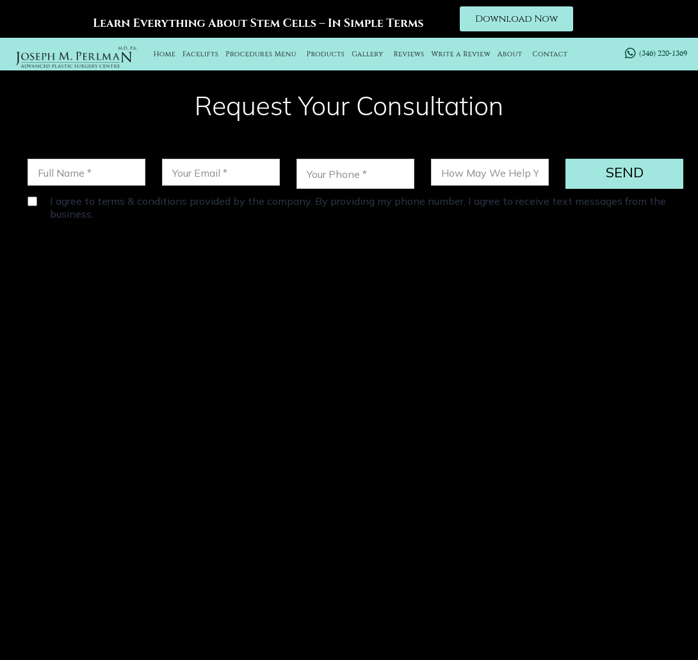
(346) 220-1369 (219, 392)
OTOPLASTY (385, 524)
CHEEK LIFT (522, 524)
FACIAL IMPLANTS (463, 540)
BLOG (621, 540)
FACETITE (589, 524)
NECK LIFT (454, 524)
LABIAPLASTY (560, 540)
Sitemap (581, 630)
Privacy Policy (510, 630)
